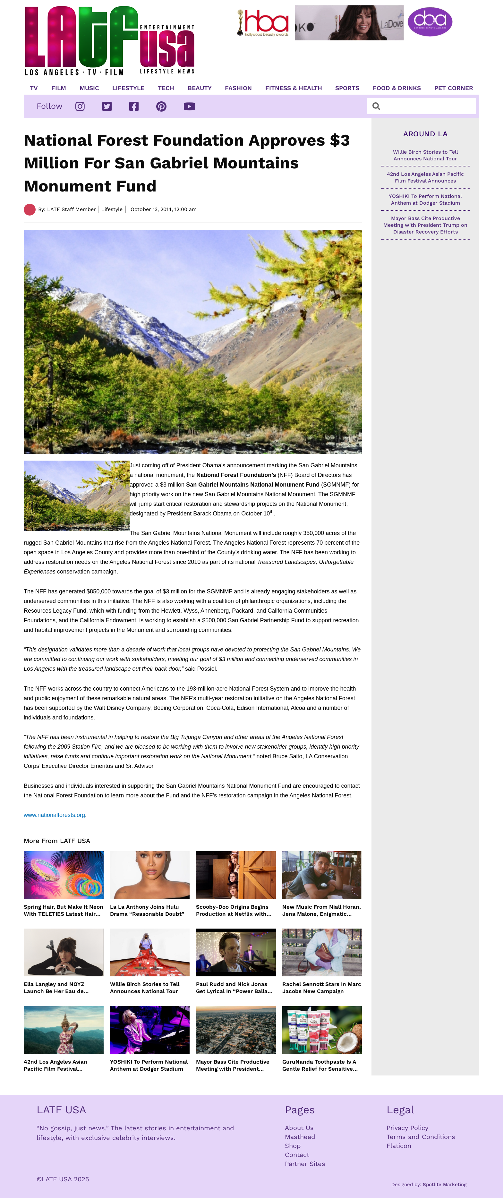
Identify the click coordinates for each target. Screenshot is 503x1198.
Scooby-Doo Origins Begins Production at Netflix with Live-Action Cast (232, 910)
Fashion (238, 88)
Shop (293, 1146)
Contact (297, 1155)
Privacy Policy (407, 1128)
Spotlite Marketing (444, 1184)
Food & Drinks (397, 88)
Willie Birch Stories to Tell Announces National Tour (144, 987)
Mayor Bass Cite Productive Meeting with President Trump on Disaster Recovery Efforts (234, 1065)
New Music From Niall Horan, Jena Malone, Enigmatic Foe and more (321, 910)
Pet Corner (453, 88)
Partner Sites (305, 1164)
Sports (347, 88)
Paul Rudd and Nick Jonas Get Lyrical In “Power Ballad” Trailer (235, 988)
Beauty (200, 88)
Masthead (300, 1137)
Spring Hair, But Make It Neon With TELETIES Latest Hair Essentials (63, 910)
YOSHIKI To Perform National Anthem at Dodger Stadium (149, 1065)
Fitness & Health (293, 88)
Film (58, 88)
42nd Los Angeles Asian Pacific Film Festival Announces (55, 1065)
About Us (299, 1128)
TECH (166, 88)
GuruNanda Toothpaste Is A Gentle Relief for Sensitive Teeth (319, 1065)
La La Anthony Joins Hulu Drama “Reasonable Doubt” (147, 910)
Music (89, 88)
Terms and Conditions (421, 1137)
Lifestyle (128, 88)
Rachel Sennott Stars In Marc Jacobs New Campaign (321, 987)
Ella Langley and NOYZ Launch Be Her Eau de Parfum (54, 988)
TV (34, 88)
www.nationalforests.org (54, 815)
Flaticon (399, 1146)
